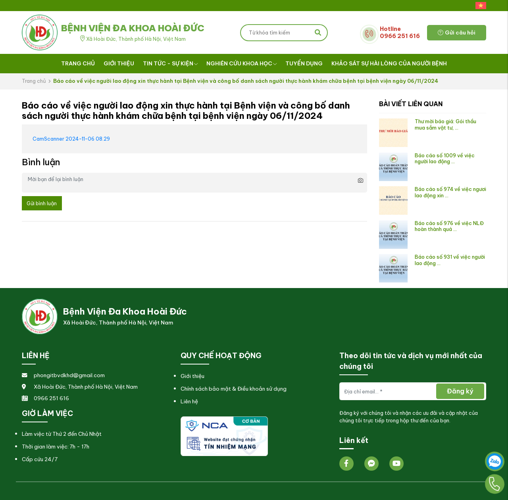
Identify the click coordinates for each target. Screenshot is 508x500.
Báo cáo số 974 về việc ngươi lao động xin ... (450, 192)
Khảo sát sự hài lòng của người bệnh (389, 63)
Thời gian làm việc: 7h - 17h (55, 446)
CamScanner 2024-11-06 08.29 (71, 138)
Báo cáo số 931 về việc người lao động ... (450, 260)
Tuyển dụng (304, 63)
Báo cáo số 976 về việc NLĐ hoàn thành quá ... (449, 226)
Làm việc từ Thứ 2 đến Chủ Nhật (62, 434)
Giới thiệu (119, 63)
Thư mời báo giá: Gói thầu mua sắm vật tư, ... (445, 124)
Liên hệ (189, 401)
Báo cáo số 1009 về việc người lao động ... (445, 158)
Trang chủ (78, 63)
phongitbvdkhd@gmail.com (63, 375)
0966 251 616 (45, 398)
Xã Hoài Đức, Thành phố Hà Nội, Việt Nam (80, 387)
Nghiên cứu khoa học (241, 63)
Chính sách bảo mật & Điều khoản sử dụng (234, 388)
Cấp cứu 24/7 (40, 459)
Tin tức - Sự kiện (170, 63)
